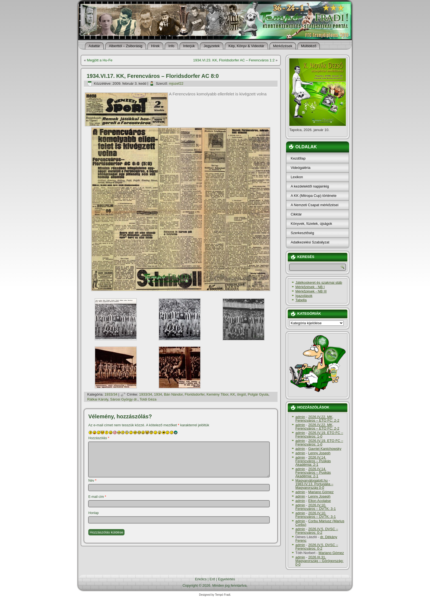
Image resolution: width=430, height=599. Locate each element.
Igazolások (303, 296)
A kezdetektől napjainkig (310, 186)
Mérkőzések (282, 46)
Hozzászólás (98, 438)
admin (300, 417)
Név (92, 480)
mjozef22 (176, 83)
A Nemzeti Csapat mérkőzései (314, 205)
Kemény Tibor (217, 394)
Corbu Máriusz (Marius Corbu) (319, 523)
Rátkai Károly (97, 399)
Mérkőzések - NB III (311, 291)
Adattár (94, 46)
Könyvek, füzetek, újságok (311, 224)
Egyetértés (226, 579)
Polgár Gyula (258, 394)
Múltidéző (308, 46)
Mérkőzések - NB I (310, 287)
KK (232, 394)
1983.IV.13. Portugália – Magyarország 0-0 (314, 486)
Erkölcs (201, 579)
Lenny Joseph (319, 453)
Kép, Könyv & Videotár (246, 46)
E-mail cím (97, 497)
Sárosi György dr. (124, 399)
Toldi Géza (148, 399)
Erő (212, 579)
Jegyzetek (211, 46)
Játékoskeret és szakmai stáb (318, 282)
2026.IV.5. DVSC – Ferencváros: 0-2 (316, 531)
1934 (158, 394)
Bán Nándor (173, 394)
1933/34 (110, 394)
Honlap (93, 513)
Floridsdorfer (195, 394)
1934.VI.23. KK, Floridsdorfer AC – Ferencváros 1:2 (234, 60)
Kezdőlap (298, 158)
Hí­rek (155, 46)
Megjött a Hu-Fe (99, 60)
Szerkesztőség (302, 233)
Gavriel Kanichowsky (324, 449)
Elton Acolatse (319, 501)
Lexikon (297, 177)
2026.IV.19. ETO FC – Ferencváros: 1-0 (319, 434)
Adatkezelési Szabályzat (310, 242)
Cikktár (296, 214)
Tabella (301, 300)
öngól (241, 394)
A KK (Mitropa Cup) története (313, 196)
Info (171, 46)
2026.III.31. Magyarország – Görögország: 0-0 (319, 560)
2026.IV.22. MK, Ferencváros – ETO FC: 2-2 (317, 418)
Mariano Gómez (320, 492)
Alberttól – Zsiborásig (125, 46)
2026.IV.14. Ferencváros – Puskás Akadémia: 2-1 (313, 461)
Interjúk (189, 46)
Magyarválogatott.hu (311, 480)
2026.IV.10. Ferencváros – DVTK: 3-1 (315, 507)
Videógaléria (300, 168)
